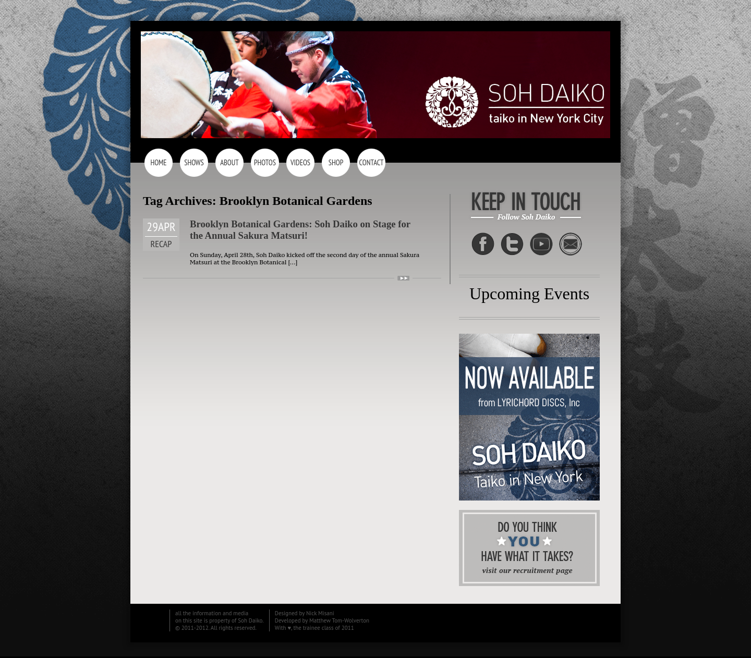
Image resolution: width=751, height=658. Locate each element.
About (229, 162)
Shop (336, 162)
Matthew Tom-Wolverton (339, 620)
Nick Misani (320, 613)
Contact (371, 162)
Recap (161, 244)
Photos (265, 162)
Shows (194, 162)
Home (158, 162)
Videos (300, 162)
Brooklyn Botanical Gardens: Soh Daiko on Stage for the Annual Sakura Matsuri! (300, 229)
